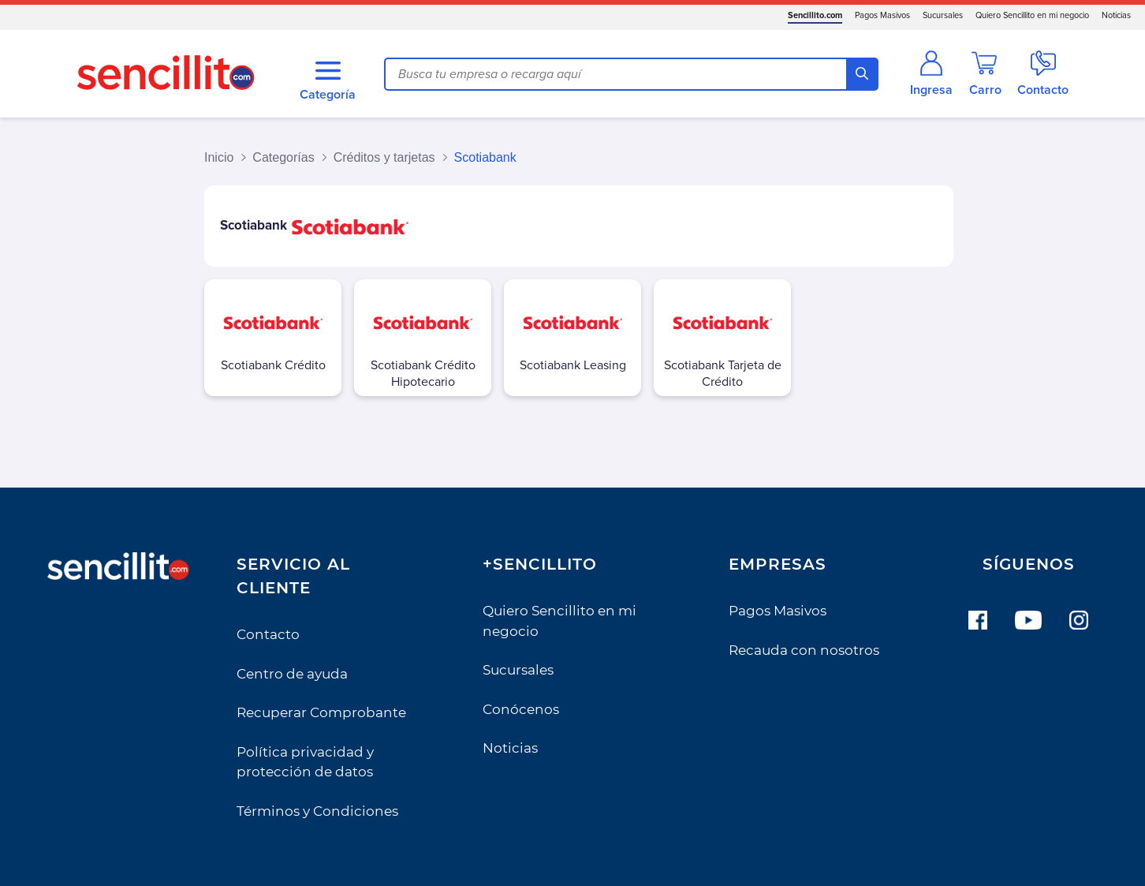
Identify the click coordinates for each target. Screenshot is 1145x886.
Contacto (268, 634)
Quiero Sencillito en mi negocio (1032, 15)
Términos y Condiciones (317, 811)
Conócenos (521, 709)
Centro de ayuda (292, 674)
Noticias (1116, 15)
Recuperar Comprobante (321, 712)
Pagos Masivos (882, 15)
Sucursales (943, 15)
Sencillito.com (815, 15)
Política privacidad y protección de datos (305, 762)
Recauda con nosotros (804, 650)
